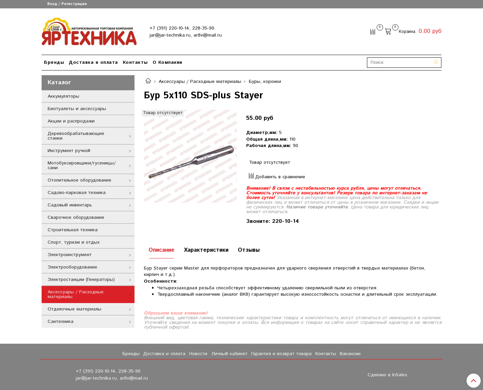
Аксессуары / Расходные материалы (200, 81)
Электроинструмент (70, 254)
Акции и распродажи (71, 121)
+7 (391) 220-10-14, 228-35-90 (182, 28)
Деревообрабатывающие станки (76, 136)
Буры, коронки (265, 81)
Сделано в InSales (387, 375)
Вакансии (350, 353)
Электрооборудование (72, 267)
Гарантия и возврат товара (281, 353)
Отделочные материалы (74, 309)
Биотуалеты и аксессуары (77, 108)
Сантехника (60, 321)
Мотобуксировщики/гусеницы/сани (82, 165)
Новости (198, 353)
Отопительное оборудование (79, 180)
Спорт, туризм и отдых (74, 242)
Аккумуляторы (63, 96)
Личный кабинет (229, 353)
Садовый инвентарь (70, 205)
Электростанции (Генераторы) (81, 279)
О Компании (167, 62)
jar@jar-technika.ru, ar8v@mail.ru (186, 35)
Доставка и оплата (93, 62)
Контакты (135, 62)
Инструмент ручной (69, 150)
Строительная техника (73, 230)
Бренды (54, 62)
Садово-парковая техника (77, 192)
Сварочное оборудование (76, 217)
